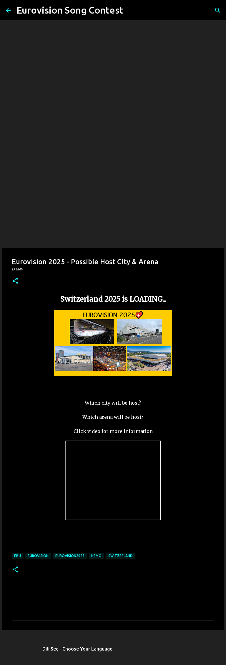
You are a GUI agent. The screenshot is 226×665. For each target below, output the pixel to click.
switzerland (120, 556)
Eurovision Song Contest (69, 10)
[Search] (131, 10)
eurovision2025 (69, 556)
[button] (15, 281)
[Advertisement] (113, 201)
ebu (17, 556)
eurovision (38, 556)
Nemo (96, 556)
